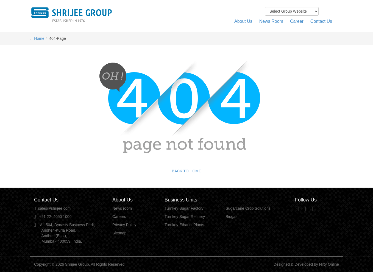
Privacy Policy (124, 225)
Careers (119, 216)
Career (297, 21)
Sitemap (119, 233)
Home (39, 38)
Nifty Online (329, 264)
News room (122, 208)
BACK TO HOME (186, 171)
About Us (243, 21)
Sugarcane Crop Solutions (248, 208)
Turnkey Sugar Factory (184, 208)
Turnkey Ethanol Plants (184, 225)
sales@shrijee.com (54, 208)
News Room (271, 21)
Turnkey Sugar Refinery (185, 216)
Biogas (232, 216)
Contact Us (321, 21)
